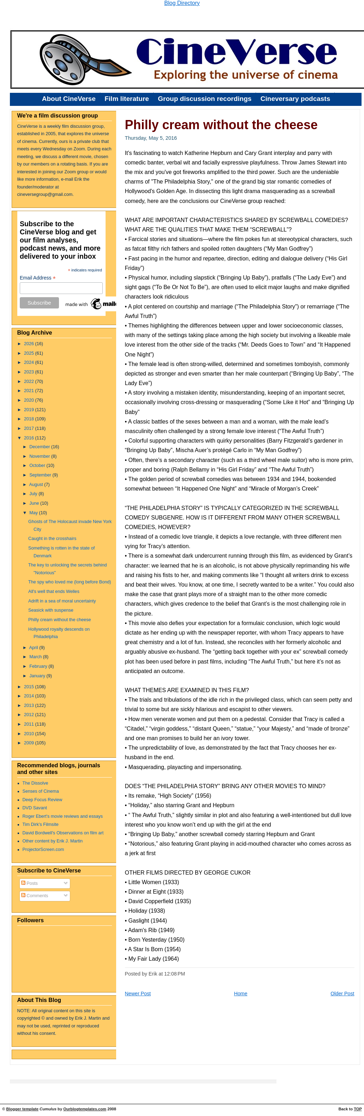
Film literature (127, 98)
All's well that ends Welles (53, 591)
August (36, 484)
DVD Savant (35, 807)
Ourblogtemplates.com (84, 1109)
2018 (29, 418)
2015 (29, 686)
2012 (29, 714)
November (40, 456)
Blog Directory (181, 3)
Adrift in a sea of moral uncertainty (62, 601)
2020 (29, 400)
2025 (29, 353)
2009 (29, 742)
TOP (358, 1109)
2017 (29, 428)
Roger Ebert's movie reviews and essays (63, 816)
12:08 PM (174, 974)
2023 (29, 372)
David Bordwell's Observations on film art (63, 832)
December (40, 446)
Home (240, 993)
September (40, 475)
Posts (29, 883)
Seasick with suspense (50, 610)
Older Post (342, 993)
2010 (29, 733)
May (34, 512)
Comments (34, 895)
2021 (29, 390)
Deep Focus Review (42, 799)
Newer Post (138, 993)
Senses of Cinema (41, 791)
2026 (29, 343)
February (38, 666)
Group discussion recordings (204, 98)
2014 (29, 696)
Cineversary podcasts (295, 98)
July (33, 493)
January (37, 675)
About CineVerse (69, 98)
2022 (29, 381)
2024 (29, 362)
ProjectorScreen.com (43, 849)
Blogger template (22, 1109)
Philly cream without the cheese (59, 619)
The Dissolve (35, 783)
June (34, 503)
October (37, 465)
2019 (29, 409)
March (36, 656)
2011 (29, 724)
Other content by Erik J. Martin (53, 841)
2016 (29, 438)
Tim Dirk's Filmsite (41, 824)
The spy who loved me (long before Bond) (69, 582)
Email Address (38, 278)
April (34, 647)
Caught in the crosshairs (52, 538)
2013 (29, 705)
